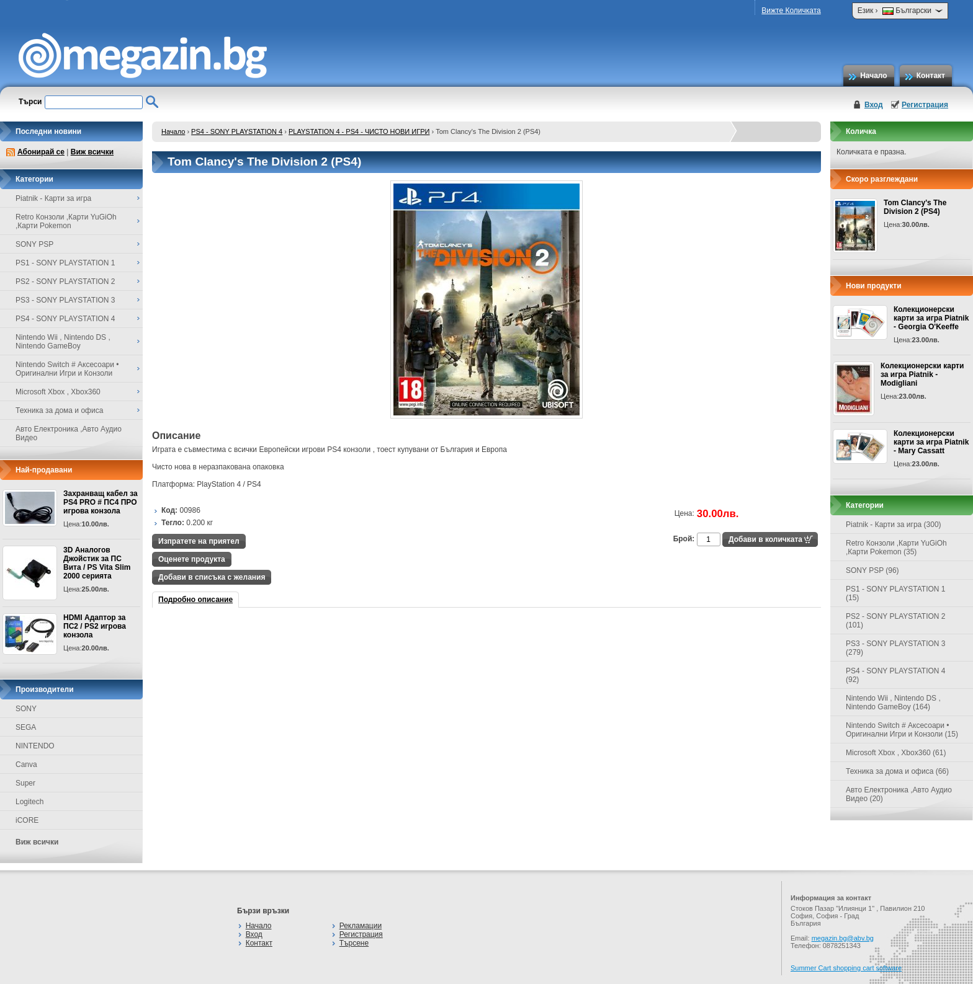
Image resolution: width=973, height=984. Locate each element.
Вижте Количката (790, 10)
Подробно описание (195, 599)
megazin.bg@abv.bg (843, 938)
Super (25, 783)
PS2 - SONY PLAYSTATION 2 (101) (896, 620)
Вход (873, 104)
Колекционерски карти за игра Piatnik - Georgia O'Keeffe (931, 318)
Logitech (29, 801)
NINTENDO (35, 746)
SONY (26, 708)
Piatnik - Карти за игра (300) (893, 524)
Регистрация (925, 104)
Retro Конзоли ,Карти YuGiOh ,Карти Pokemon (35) (896, 547)
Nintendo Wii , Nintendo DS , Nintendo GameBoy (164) (893, 702)
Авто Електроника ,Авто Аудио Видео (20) (899, 794)
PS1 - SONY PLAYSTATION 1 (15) (896, 593)
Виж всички (92, 152)
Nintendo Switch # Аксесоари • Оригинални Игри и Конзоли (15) (902, 729)
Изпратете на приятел (199, 541)
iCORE (27, 820)
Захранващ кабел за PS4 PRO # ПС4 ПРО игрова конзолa (100, 502)
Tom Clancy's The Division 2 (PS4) (915, 207)
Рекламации (360, 925)
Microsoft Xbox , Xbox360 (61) (896, 752)
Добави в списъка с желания (211, 577)
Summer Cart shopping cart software (846, 968)
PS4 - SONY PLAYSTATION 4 (236, 131)
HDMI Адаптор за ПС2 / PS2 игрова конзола (94, 626)
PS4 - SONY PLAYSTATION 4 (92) (896, 675)
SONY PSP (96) (872, 570)
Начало (873, 75)
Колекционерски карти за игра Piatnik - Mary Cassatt (931, 442)
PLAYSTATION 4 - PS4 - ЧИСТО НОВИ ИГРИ (359, 131)
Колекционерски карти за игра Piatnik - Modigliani (922, 374)
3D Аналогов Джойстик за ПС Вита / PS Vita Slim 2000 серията (96, 563)
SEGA (26, 727)
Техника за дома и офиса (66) (897, 771)
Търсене (354, 943)
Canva (26, 764)
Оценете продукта (191, 559)
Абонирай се (41, 152)
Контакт (931, 75)
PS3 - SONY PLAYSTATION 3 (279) (896, 648)
